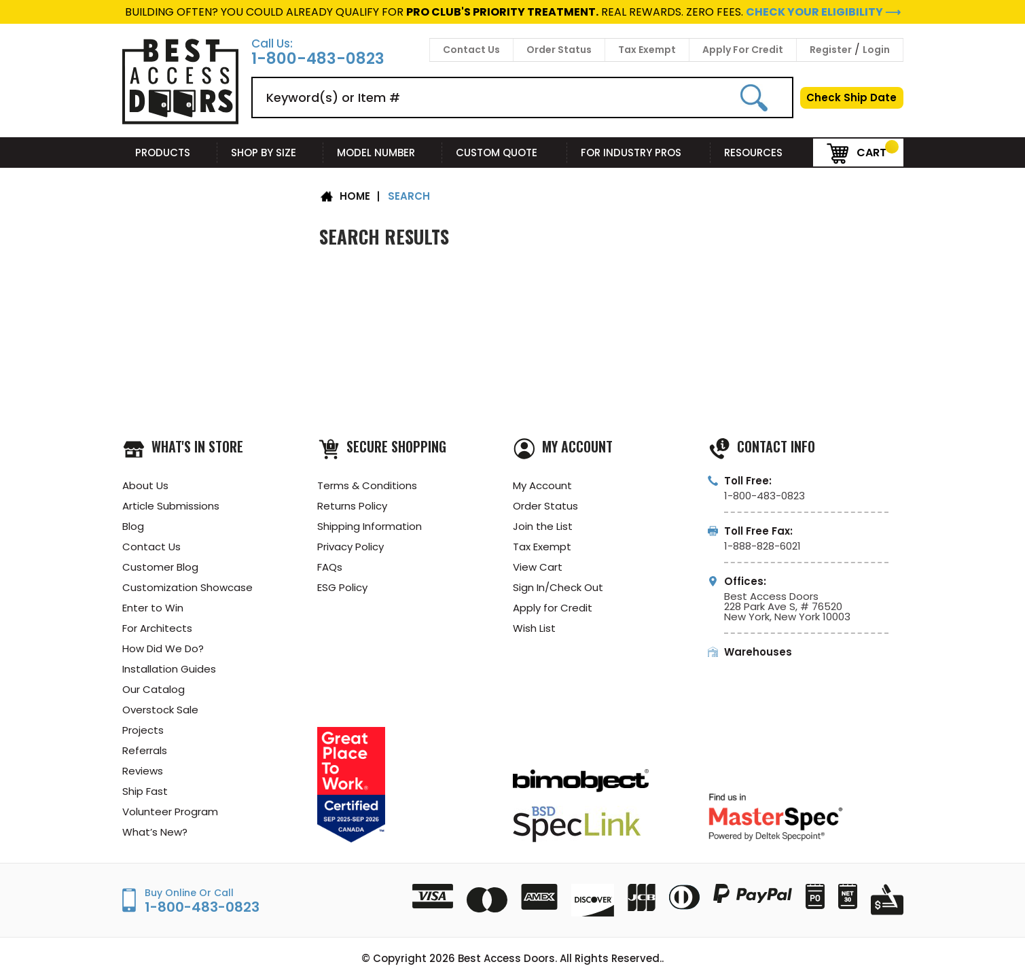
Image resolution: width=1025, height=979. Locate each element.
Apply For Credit (742, 49)
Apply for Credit (552, 608)
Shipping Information (369, 526)
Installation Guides (169, 669)
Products (169, 152)
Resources (761, 152)
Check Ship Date (851, 97)
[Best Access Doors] (180, 122)
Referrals (144, 750)
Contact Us (471, 49)
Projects (143, 730)
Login (876, 49)
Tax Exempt (647, 49)
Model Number (383, 152)
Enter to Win (152, 608)
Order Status (559, 49)
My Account (542, 485)
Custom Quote (505, 152)
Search (409, 196)
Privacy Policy (350, 546)
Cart (856, 151)
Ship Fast (145, 791)
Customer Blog (160, 567)
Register (831, 49)
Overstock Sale (160, 709)
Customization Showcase (187, 587)
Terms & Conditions (367, 485)
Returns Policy (352, 506)
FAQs (329, 567)
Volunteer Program (170, 811)
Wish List (534, 628)
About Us (145, 485)
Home (355, 196)
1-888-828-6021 (762, 546)
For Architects (157, 628)
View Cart (537, 567)
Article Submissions (170, 506)
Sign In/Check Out (558, 587)
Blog (133, 526)
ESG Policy (342, 587)
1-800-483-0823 (317, 59)
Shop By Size (270, 152)
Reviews (142, 771)
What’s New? (154, 832)
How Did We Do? (163, 648)
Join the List (543, 526)
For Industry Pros (639, 152)
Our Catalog (153, 689)
